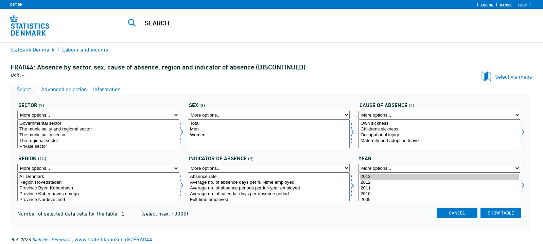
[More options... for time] (439, 168)
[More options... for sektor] (98, 115)
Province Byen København (98, 188)
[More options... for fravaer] (439, 115)
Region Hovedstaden (98, 182)
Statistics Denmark (51, 239)
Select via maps (513, 77)
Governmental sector (98, 123)
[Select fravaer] (439, 133)
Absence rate (268, 177)
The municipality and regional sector (98, 129)
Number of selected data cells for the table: (68, 213)
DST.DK (16, 4)
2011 (439, 188)
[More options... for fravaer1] (269, 168)
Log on (487, 5)
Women (268, 135)
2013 (439, 177)
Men (268, 129)
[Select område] (98, 186)
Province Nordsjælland (98, 200)
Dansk (506, 5)
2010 (439, 194)
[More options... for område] (98, 168)
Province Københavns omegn (98, 194)
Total (268, 123)
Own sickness (439, 123)
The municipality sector (98, 135)
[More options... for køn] (269, 115)
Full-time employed (268, 200)
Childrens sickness (439, 129)
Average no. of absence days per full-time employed (268, 182)
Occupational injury (439, 135)
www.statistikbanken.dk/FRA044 (113, 239)
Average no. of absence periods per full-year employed (268, 188)
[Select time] (439, 186)
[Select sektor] (98, 133)
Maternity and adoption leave (439, 141)
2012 (439, 182)
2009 (439, 200)
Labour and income (85, 49)
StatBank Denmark (32, 49)
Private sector (98, 146)
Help (522, 5)
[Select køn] (269, 133)
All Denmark (98, 177)
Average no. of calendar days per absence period (268, 194)
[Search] (311, 23)
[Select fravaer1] (269, 186)
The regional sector (98, 141)
